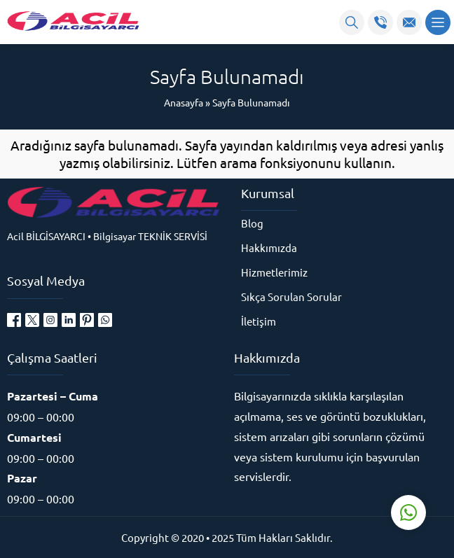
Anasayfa (183, 102)
